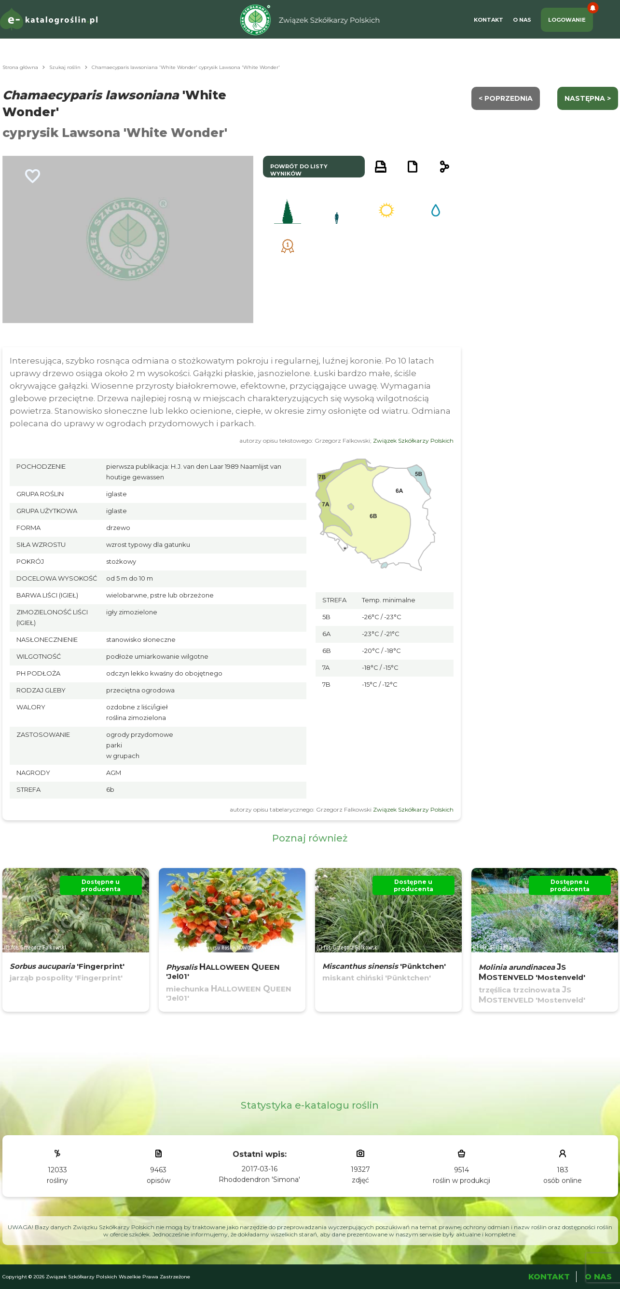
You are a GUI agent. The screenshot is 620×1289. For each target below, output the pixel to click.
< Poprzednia (506, 98)
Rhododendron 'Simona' (259, 1179)
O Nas (522, 19)
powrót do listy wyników (299, 170)
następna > (588, 98)
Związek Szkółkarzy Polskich (413, 440)
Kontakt (488, 19)
